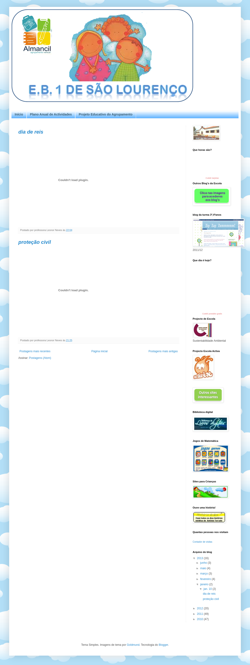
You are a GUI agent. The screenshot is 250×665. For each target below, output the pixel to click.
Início (19, 114)
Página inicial (99, 351)
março (204, 573)
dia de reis (30, 132)
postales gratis (215, 314)
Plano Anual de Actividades (51, 114)
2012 (200, 608)
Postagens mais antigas (163, 351)
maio (203, 568)
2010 (200, 619)
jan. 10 (207, 589)
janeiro (204, 584)
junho (204, 562)
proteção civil (34, 242)
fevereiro (206, 579)
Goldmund (133, 644)
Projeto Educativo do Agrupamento (105, 114)
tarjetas (215, 178)
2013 (200, 558)
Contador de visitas (202, 542)
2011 (200, 614)
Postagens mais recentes (34, 351)
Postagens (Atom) (40, 358)
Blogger (163, 644)
